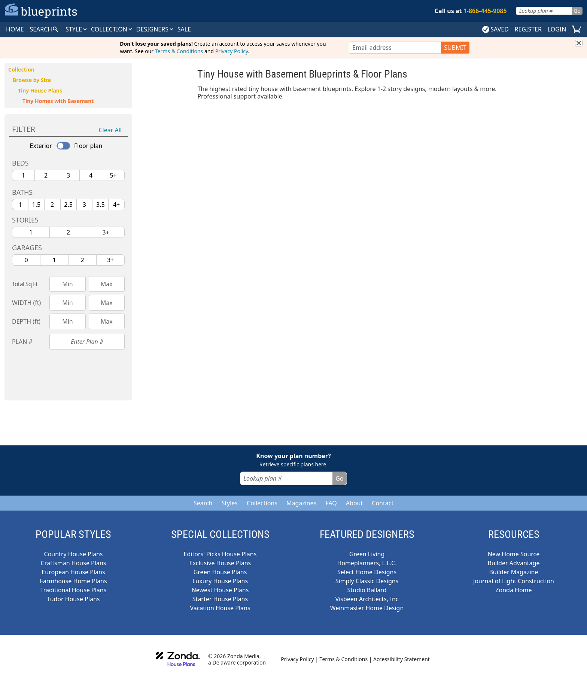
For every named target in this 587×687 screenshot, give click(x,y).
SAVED (495, 29)
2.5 (68, 204)
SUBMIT (455, 47)
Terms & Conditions (179, 51)
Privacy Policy (231, 51)
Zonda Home (513, 590)
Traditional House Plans (73, 590)
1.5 (36, 204)
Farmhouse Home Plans (73, 581)
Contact (382, 503)
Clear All (110, 130)
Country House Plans (73, 554)
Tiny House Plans (40, 90)
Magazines (301, 503)
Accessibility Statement (401, 659)
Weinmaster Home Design (367, 608)
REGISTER (527, 29)
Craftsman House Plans (73, 563)
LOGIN (557, 29)
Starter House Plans (220, 599)
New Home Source (514, 554)
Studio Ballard (367, 590)
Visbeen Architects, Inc (367, 599)
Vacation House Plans (220, 608)
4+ (116, 204)
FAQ (331, 503)
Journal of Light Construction (513, 581)
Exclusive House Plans (220, 563)
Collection (112, 29)
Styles (229, 503)
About (354, 503)
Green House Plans (220, 572)
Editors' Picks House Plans (220, 554)
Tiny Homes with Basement (58, 101)
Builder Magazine (513, 572)
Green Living (367, 554)
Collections (262, 503)
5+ (113, 175)
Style (77, 29)
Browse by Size (32, 80)
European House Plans (73, 572)
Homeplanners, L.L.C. (367, 563)
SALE (184, 29)
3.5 (100, 204)
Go (577, 10)
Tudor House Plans (73, 599)
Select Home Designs (366, 572)
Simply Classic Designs (367, 581)
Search (203, 503)
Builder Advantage (514, 563)
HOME (15, 29)
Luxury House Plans (220, 581)
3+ (105, 232)
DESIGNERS (155, 29)
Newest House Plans (220, 590)
